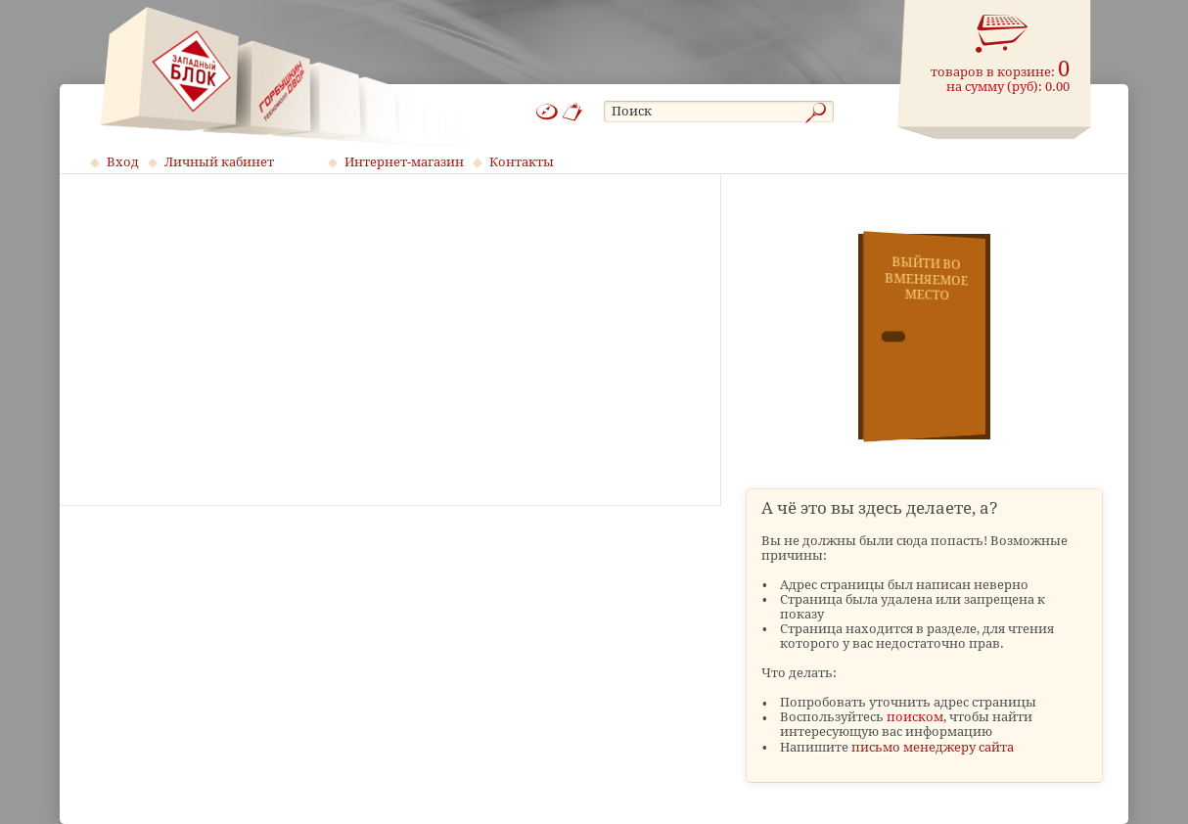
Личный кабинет (219, 162)
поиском (915, 717)
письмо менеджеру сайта (932, 747)
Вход (123, 162)
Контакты (521, 162)
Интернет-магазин (404, 162)
